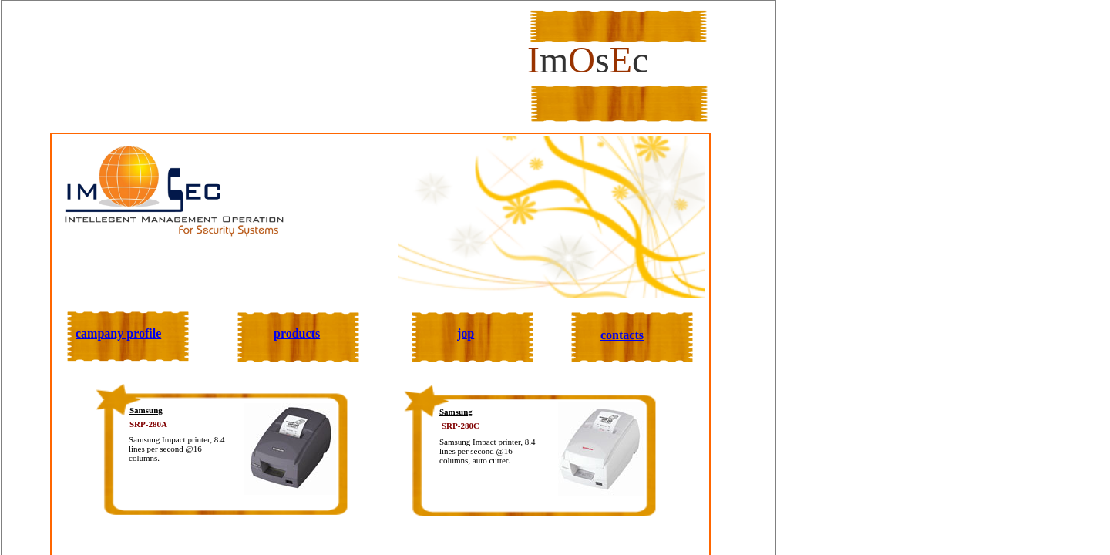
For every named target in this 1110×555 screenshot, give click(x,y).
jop (465, 333)
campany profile (118, 333)
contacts (622, 334)
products (297, 333)
